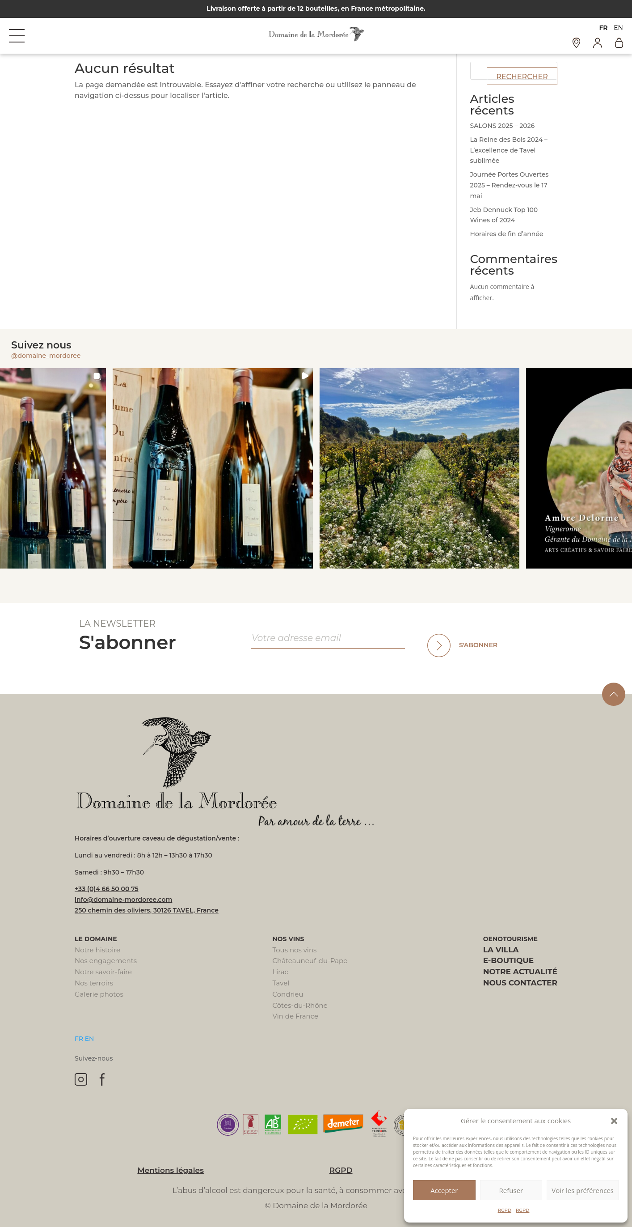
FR (603, 28)
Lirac (280, 972)
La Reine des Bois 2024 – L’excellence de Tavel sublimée (509, 150)
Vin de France (295, 1016)
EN (618, 28)
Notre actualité (520, 971)
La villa (501, 949)
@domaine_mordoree (45, 356)
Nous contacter (520, 982)
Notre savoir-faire (103, 972)
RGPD (504, 1210)
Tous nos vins (294, 950)
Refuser (511, 1190)
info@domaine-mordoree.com (123, 900)
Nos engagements (106, 960)
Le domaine (96, 939)
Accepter (444, 1190)
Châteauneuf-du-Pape (309, 960)
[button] (614, 1121)
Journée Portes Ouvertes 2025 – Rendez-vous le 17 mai (509, 185)
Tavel (280, 983)
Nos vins (288, 939)
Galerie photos (99, 994)
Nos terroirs (94, 983)
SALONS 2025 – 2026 (502, 126)
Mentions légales (170, 1170)
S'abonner (478, 645)
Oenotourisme (510, 939)
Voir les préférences (583, 1190)
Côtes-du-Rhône (299, 1005)
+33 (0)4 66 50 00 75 (107, 889)
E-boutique (508, 960)
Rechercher (522, 76)
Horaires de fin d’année (507, 234)
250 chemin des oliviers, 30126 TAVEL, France (147, 910)
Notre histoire (97, 950)
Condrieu (287, 994)
